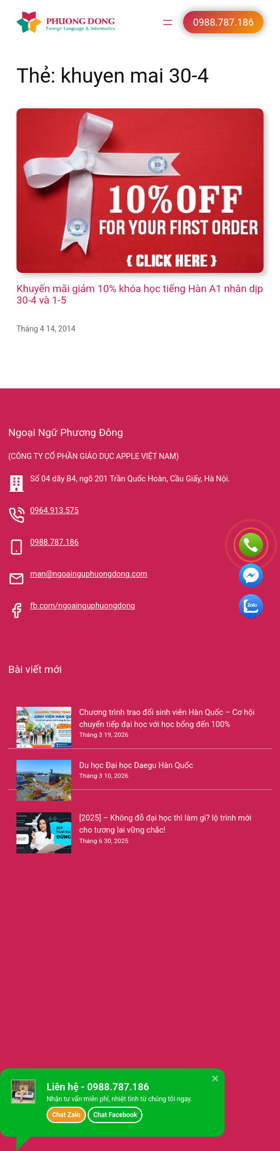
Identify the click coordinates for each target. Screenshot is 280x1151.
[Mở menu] (167, 22)
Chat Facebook (115, 1115)
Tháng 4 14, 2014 (46, 328)
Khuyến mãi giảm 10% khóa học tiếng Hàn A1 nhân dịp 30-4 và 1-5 (139, 294)
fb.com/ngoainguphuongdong (82, 606)
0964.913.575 (54, 510)
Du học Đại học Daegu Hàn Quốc (136, 765)
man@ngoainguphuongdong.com (88, 574)
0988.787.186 (54, 542)
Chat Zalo (66, 1115)
